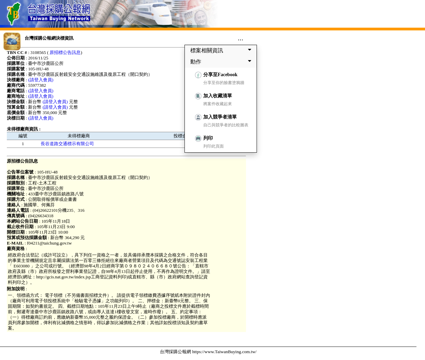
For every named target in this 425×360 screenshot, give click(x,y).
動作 (222, 61)
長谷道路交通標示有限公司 (67, 143)
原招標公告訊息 (65, 52)
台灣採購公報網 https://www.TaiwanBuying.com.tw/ (208, 351)
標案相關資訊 (222, 50)
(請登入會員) (40, 79)
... (241, 38)
